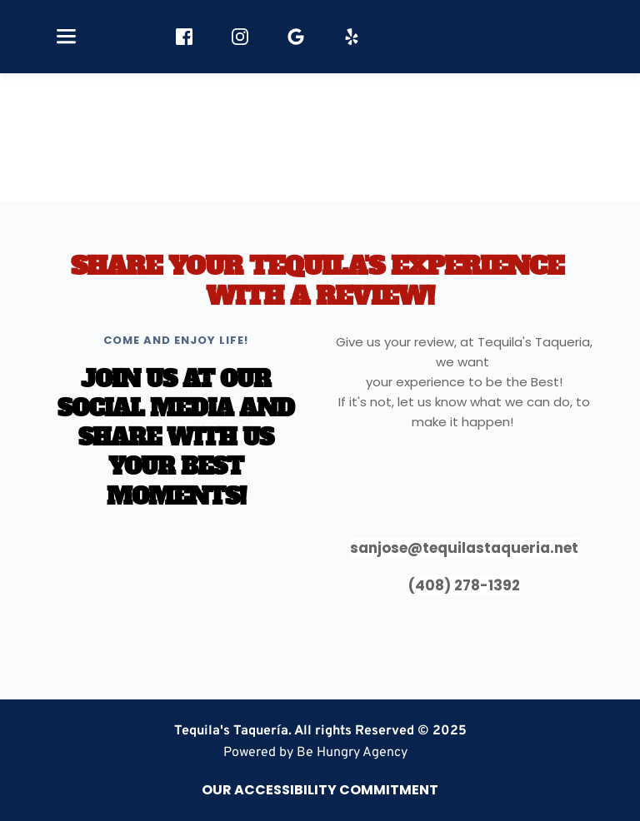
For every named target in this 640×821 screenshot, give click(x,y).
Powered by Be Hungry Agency (315, 752)
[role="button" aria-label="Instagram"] (240, 36)
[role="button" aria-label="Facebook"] (184, 36)
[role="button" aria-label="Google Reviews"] (296, 36)
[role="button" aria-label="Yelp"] (351, 36)
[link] (316, 752)
